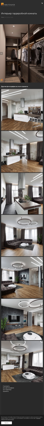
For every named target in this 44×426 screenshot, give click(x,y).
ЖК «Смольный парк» (9, 17)
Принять (6, 422)
